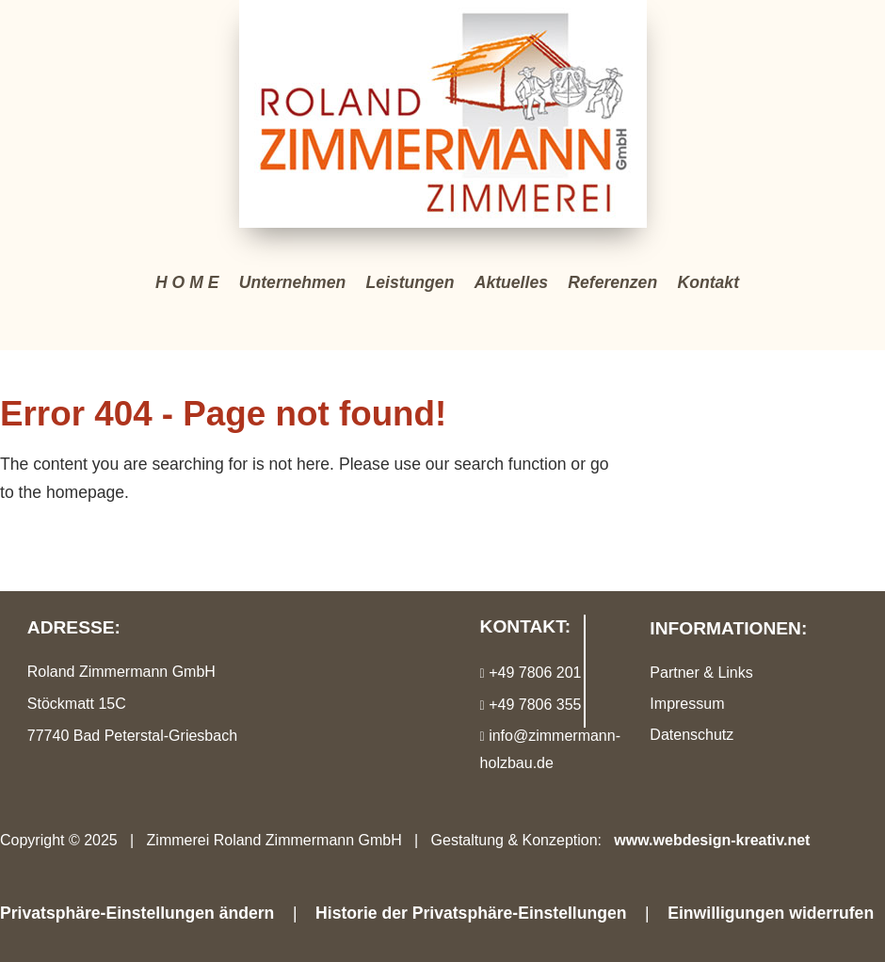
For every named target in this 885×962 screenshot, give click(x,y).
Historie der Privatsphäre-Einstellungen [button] (470, 913)
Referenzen (612, 282)
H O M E (186, 282)
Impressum (687, 704)
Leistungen (410, 282)
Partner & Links (701, 673)
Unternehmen (292, 282)
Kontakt (709, 282)
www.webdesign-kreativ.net (712, 840)
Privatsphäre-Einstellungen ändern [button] (137, 913)
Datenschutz (691, 735)
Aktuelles (511, 282)
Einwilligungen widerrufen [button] (771, 913)
